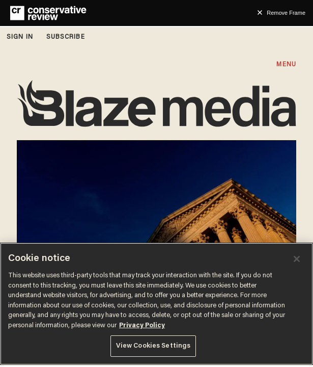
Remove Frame (286, 13)
